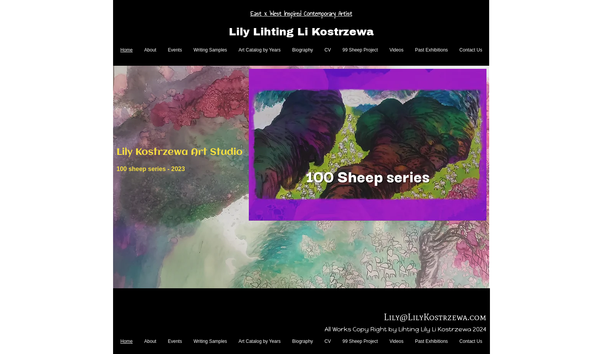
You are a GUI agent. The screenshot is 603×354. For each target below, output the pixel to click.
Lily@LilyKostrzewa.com (435, 316)
